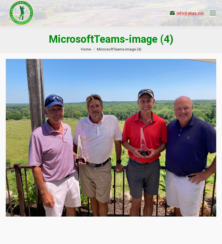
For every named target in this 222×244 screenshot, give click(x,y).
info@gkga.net (190, 13)
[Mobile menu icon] (212, 13)
